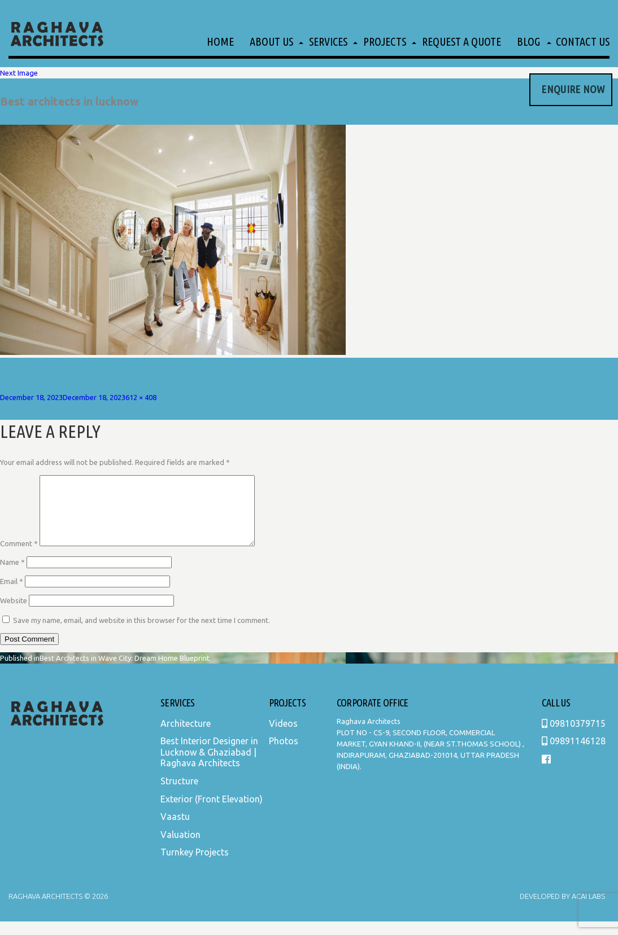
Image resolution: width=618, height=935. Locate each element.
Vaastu (175, 830)
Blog (528, 41)
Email (11, 595)
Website (13, 614)
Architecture (185, 737)
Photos (283, 754)
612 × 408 (140, 397)
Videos (283, 737)
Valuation (180, 848)
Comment (19, 557)
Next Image (19, 73)
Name (12, 576)
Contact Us (583, 41)
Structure (179, 794)
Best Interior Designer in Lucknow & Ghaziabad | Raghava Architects (209, 765)
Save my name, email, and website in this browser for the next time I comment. (141, 634)
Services (328, 41)
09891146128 (574, 754)
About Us (271, 41)
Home (220, 41)
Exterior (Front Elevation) (211, 812)
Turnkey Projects (194, 866)
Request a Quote (461, 41)
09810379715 (574, 737)
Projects (384, 41)
